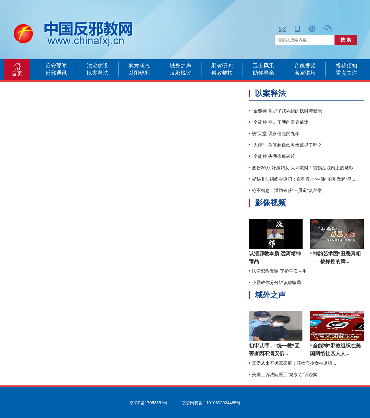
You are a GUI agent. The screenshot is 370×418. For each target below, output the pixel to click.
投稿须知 (346, 66)
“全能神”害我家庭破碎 (273, 156)
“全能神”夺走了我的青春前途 (280, 122)
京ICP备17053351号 (149, 402)
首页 (17, 74)
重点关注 (346, 73)
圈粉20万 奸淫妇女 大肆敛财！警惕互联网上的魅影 (302, 167)
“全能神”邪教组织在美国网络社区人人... (335, 349)
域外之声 (180, 66)
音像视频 (305, 66)
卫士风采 (263, 66)
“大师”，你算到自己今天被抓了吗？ (287, 144)
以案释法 (97, 73)
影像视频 (270, 203)
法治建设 (97, 66)
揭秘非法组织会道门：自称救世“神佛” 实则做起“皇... (303, 178)
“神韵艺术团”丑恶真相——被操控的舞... (335, 257)
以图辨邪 (139, 73)
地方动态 (139, 66)
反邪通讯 (56, 73)
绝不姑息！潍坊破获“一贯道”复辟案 (287, 190)
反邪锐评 (180, 73)
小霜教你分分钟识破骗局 (276, 282)
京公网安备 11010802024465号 (211, 402)
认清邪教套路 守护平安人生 (279, 271)
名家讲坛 (305, 73)
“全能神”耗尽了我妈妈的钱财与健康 (287, 110)
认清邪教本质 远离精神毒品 (275, 257)
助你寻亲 (263, 73)
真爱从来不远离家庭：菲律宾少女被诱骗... (294, 363)
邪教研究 (222, 66)
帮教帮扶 (222, 73)
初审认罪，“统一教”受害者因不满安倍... (274, 349)
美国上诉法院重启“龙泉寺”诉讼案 (284, 374)
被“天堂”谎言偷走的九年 (276, 133)
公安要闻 (56, 66)
